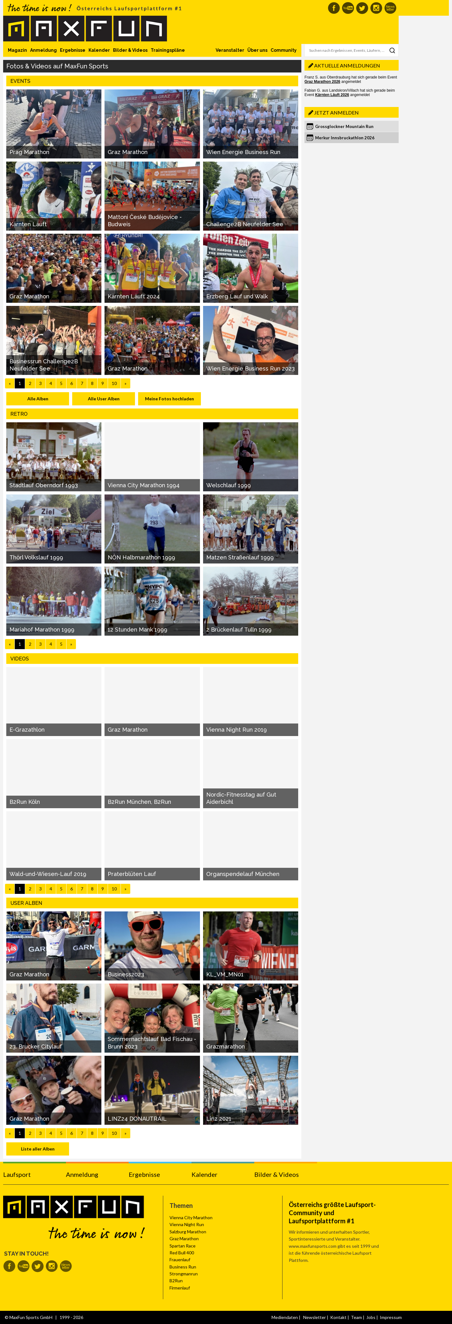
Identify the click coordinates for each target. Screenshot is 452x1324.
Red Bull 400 (182, 1252)
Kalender (99, 50)
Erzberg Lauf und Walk (237, 296)
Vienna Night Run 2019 (236, 729)
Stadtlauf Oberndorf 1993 (43, 485)
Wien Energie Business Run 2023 (250, 368)
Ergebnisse (72, 50)
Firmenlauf (180, 1287)
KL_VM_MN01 (225, 974)
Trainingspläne (168, 50)
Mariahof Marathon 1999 (41, 629)
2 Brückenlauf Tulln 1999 (239, 629)
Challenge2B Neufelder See (244, 224)
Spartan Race (183, 1245)
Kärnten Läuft (28, 224)
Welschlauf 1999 (228, 485)
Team (356, 1317)
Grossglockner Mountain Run (344, 126)
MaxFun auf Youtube (348, 8)
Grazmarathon (225, 1046)
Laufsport (17, 1174)
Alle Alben (37, 398)
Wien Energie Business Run (243, 152)
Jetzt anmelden (336, 112)
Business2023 (126, 974)
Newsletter (314, 1317)
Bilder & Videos (130, 50)
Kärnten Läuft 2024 (134, 296)
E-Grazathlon (27, 729)
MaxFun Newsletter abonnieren (390, 8)
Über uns (257, 50)
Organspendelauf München (242, 874)
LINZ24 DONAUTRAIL (137, 1118)
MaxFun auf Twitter (362, 8)
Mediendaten (285, 1317)
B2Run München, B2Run (139, 801)
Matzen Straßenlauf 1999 (240, 557)
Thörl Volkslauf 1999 (36, 557)
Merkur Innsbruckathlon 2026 (344, 137)
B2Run (176, 1280)
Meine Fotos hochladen (169, 398)
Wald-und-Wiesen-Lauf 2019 (47, 874)
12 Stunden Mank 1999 (137, 629)
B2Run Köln (24, 801)
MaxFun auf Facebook (334, 8)
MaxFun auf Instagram (376, 8)
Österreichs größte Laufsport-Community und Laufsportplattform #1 (332, 1213)
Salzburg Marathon (188, 1231)
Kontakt (338, 1317)
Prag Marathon (29, 152)
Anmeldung (43, 50)
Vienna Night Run (187, 1224)
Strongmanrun (184, 1273)
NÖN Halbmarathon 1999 (141, 557)
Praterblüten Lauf (132, 874)
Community (284, 50)
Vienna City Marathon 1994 (144, 485)
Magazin (17, 50)
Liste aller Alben (38, 1148)
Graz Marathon (128, 152)
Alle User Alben (104, 398)
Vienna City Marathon (191, 1217)
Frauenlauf (180, 1259)
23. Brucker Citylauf (35, 1046)
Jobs (370, 1317)
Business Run (183, 1266)
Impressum (391, 1317)
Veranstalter (230, 50)
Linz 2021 (218, 1118)
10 (114, 383)
